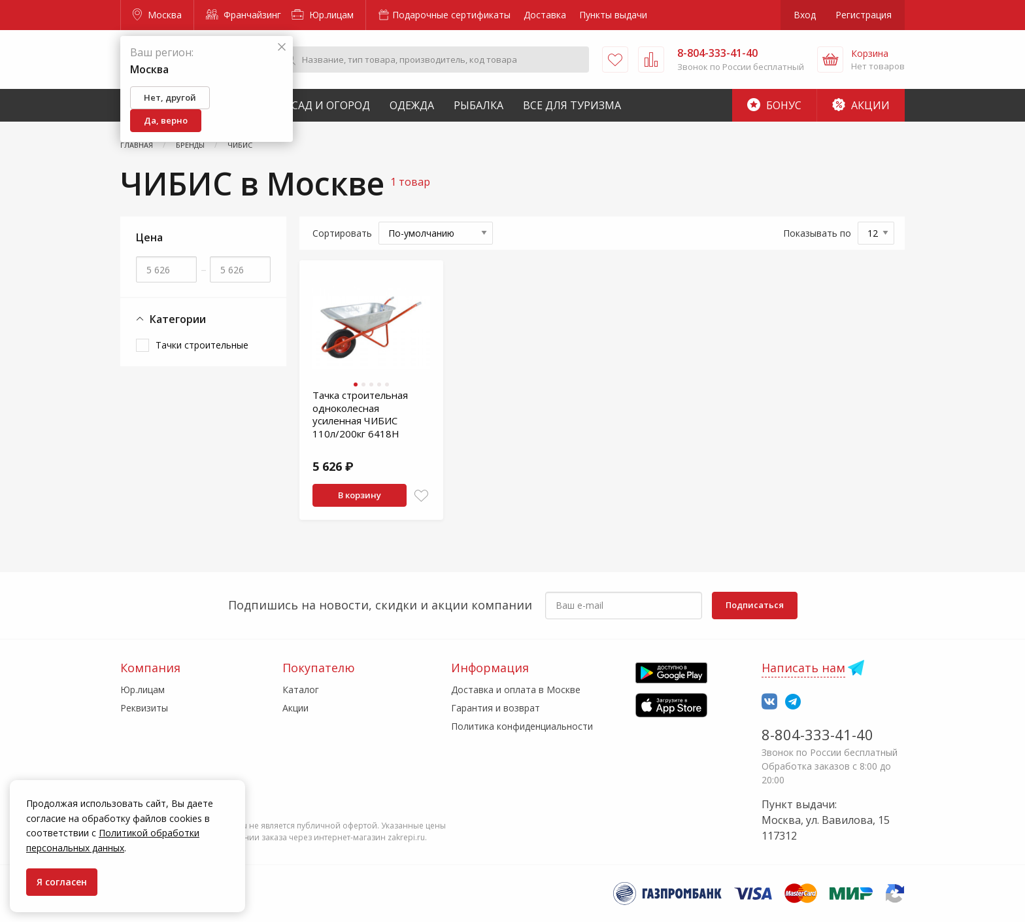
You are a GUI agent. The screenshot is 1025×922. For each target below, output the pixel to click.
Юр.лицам (323, 15)
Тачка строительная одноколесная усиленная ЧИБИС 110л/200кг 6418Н (360, 414)
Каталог (300, 689)
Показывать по (817, 233)
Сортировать (342, 233)
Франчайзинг (243, 15)
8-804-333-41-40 (817, 734)
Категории (171, 319)
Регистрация (863, 15)
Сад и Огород (331, 105)
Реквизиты (144, 708)
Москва (157, 15)
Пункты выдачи (613, 15)
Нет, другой (170, 97)
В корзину (359, 495)
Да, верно (166, 120)
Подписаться (755, 605)
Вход (805, 15)
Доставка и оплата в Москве (515, 689)
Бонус (774, 105)
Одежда (412, 105)
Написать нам (803, 667)
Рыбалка (478, 105)
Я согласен (62, 882)
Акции (861, 105)
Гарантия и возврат (495, 708)
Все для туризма (572, 105)
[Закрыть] (281, 47)
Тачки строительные (202, 345)
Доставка (545, 15)
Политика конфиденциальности (522, 726)
